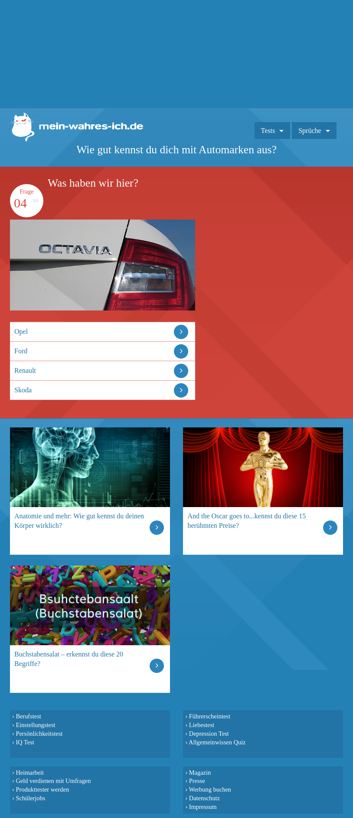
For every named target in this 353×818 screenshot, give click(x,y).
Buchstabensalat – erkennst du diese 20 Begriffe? (68, 658)
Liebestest (201, 724)
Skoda (23, 390)
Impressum (203, 806)
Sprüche (309, 130)
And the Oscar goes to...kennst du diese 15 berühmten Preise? (246, 520)
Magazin (200, 772)
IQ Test (25, 742)
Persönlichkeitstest (39, 733)
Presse (197, 780)
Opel (21, 331)
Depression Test (209, 733)
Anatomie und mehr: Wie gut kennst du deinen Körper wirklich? (79, 520)
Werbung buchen (210, 789)
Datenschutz (204, 798)
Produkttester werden (42, 789)
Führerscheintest (209, 716)
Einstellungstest (35, 724)
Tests (268, 130)
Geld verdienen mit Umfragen (53, 780)
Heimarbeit (30, 772)
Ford (20, 351)
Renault (25, 370)
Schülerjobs (30, 798)
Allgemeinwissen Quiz (217, 742)
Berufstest (28, 716)
